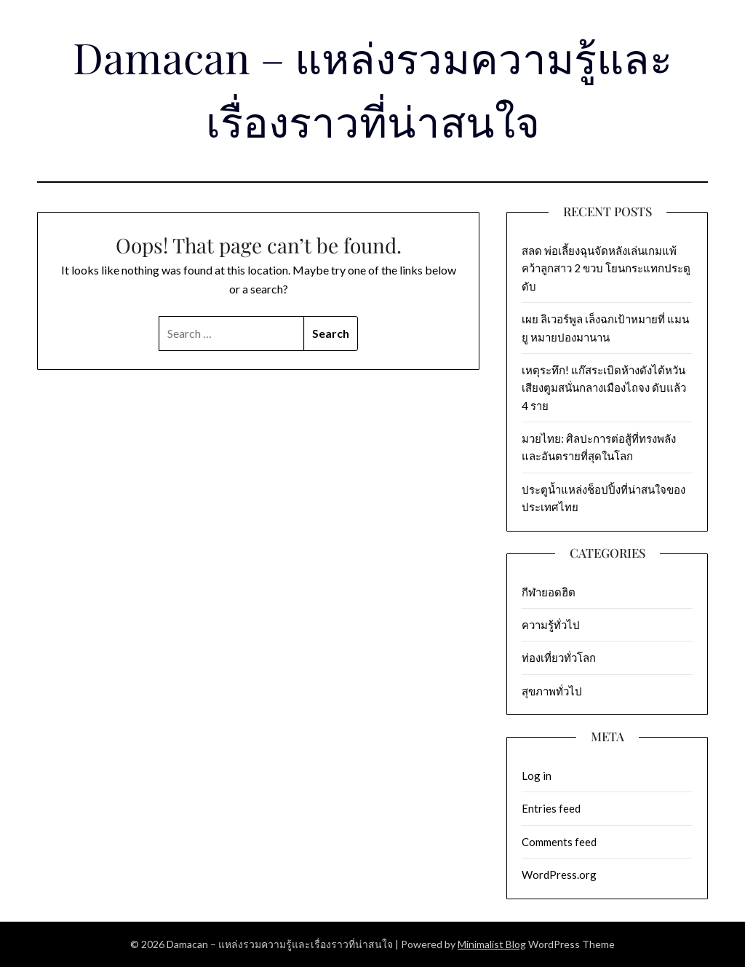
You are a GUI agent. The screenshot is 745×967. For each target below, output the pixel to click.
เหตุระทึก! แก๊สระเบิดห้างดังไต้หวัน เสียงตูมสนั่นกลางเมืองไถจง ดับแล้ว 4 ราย (604, 387)
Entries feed (551, 808)
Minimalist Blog (492, 944)
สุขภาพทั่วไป (552, 691)
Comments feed (559, 841)
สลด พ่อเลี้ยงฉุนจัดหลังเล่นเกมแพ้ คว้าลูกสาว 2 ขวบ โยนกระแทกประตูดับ (606, 268)
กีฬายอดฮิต (548, 592)
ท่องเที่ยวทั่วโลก (559, 657)
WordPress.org (559, 874)
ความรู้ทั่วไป (551, 624)
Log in (536, 775)
